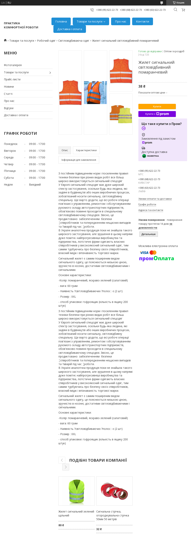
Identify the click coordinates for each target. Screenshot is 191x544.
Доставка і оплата (69, 29)
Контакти (142, 21)
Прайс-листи (12, 79)
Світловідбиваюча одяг (73, 40)
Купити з (157, 114)
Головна (61, 21)
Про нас (120, 21)
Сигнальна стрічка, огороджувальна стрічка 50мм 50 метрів (112, 515)
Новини (9, 86)
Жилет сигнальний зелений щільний (76, 513)
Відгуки (8, 108)
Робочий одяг (46, 40)
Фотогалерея (13, 65)
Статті (8, 94)
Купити (157, 106)
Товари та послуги (89, 21)
